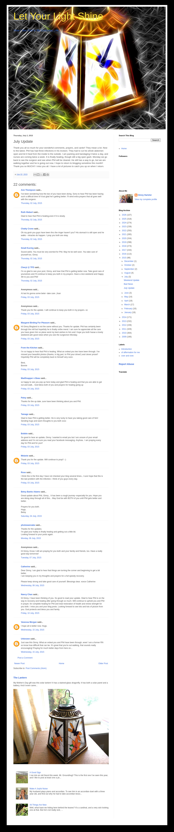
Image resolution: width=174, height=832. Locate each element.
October (128, 265)
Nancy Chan (26, 594)
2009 (124, 337)
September (129, 269)
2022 (124, 230)
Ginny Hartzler (145, 195)
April (126, 301)
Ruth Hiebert (27, 212)
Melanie (24, 456)
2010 (124, 333)
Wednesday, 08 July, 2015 (32, 585)
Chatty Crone (27, 229)
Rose (23, 472)
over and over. (127, 356)
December (129, 261)
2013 (124, 321)
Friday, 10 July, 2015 (30, 613)
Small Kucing (27, 248)
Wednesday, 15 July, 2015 (32, 630)
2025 (124, 219)
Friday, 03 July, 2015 (30, 297)
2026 (124, 215)
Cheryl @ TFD (27, 267)
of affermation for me (130, 352)
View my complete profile (146, 199)
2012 (124, 325)
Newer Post (19, 663)
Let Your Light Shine (58, 16)
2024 (124, 223)
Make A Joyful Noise (39, 788)
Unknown (25, 639)
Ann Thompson (28, 190)
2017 (124, 250)
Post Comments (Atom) (36, 668)
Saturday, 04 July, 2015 (31, 516)
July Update (129, 288)
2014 (124, 317)
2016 (124, 254)
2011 (124, 329)
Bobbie (24, 433)
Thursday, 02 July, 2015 (31, 203)
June (126, 293)
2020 (124, 238)
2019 (124, 242)
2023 (124, 226)
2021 (124, 234)
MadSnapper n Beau (30, 378)
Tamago (24, 414)
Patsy (23, 398)
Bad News (128, 284)
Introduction (126, 349)
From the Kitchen (29, 348)
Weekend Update (131, 280)
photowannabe (28, 525)
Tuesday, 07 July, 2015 (31, 557)
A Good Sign (35, 772)
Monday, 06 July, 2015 (31, 538)
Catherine (25, 566)
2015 (124, 258)
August (127, 273)
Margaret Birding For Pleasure (35, 323)
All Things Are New (38, 805)
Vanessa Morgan (29, 622)
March (127, 304)
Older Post (103, 663)
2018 (124, 246)
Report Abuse (126, 364)
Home (61, 663)
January (128, 312)
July (126, 277)
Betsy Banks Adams (30, 492)
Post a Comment (25, 658)
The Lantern (20, 677)
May (126, 297)
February (128, 308)
